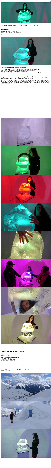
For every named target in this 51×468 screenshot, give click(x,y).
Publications (22, 25)
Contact (36, 25)
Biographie (15, 25)
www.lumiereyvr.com (14, 355)
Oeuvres (9, 25)
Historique (30, 25)
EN (50, 1)
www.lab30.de (12, 360)
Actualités (3, 25)
